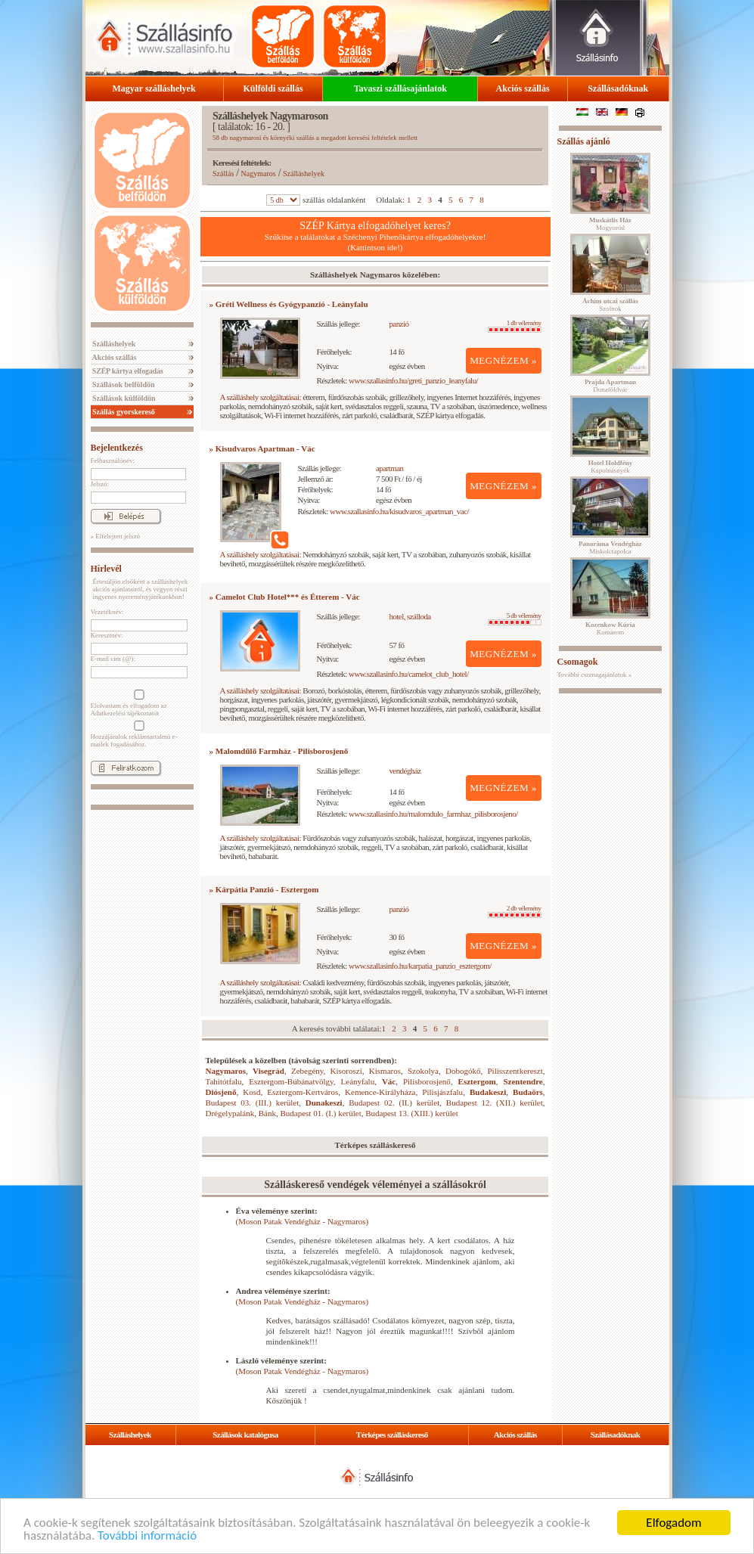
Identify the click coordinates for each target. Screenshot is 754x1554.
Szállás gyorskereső (123, 412)
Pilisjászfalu (442, 1091)
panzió (398, 323)
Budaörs (528, 1091)
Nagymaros (258, 173)
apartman (390, 468)
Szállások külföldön (123, 398)
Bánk (267, 1113)
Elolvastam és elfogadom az (138, 703)
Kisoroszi (346, 1070)
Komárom (610, 628)
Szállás (223, 173)
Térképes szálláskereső (392, 1434)
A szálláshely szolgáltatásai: (260, 397)
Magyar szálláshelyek (154, 88)
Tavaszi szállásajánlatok (400, 88)
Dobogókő (462, 1070)
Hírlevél (106, 568)
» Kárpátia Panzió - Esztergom (264, 889)
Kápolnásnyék (610, 466)
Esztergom (477, 1081)
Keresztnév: (107, 635)
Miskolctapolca (610, 547)
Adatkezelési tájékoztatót (125, 713)
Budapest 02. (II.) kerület (394, 1102)
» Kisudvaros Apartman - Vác (262, 448)
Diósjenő (221, 1091)
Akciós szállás (523, 88)
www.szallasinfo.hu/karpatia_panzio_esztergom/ (420, 965)
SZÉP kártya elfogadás (127, 371)
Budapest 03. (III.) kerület (252, 1102)
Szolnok (610, 304)
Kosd (251, 1091)
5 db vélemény (514, 618)
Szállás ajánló (583, 141)
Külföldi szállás (273, 88)
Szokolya (423, 1070)
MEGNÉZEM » (503, 360)
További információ (147, 1536)
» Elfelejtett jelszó (115, 536)
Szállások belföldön (123, 384)
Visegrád (268, 1070)
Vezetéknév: (107, 612)
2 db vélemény (514, 911)
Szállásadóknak (618, 88)
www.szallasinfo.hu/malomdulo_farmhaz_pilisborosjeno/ (433, 813)
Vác (389, 1081)
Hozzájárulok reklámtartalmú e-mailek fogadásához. (138, 734)
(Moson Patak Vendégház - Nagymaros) (302, 1221)
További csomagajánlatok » (594, 674)
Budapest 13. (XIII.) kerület (411, 1113)
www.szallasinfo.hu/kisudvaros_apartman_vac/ (399, 511)
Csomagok (577, 661)
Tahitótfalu (224, 1081)
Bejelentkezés (117, 447)
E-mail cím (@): (113, 658)
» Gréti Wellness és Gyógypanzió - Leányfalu (288, 304)
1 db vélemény (514, 326)
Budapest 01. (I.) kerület (320, 1113)
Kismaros (385, 1070)
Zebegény (307, 1070)
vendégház (404, 770)
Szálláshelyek (113, 344)
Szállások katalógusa (245, 1434)
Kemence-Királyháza (380, 1091)
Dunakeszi (324, 1102)
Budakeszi (488, 1091)
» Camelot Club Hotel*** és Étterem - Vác (284, 596)
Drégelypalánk (230, 1113)
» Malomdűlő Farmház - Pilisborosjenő (279, 750)
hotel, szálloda (409, 616)
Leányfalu (358, 1081)
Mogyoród (610, 223)
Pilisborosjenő (427, 1081)
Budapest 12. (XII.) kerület (494, 1102)
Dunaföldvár (610, 385)
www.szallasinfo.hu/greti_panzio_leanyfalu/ (413, 380)
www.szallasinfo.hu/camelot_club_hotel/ (409, 673)
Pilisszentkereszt (514, 1070)
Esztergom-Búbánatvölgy (291, 1081)
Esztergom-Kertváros (302, 1091)
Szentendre (522, 1081)
